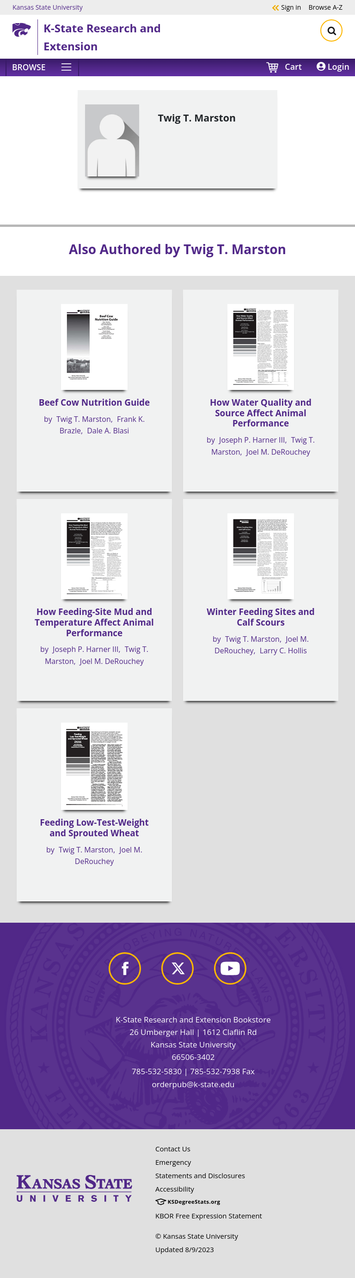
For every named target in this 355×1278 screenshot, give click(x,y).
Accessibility (174, 1188)
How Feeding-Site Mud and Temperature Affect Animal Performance (94, 622)
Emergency (173, 1162)
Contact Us (172, 1148)
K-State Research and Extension (102, 36)
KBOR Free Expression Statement (208, 1215)
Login (333, 66)
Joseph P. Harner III (252, 440)
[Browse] (42, 67)
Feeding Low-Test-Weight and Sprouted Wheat (94, 827)
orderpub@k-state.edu (193, 1084)
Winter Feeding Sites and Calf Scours (261, 617)
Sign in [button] (286, 7)
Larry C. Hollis (283, 650)
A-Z (325, 7)
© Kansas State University (196, 1236)
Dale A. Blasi (108, 431)
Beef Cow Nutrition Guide (94, 402)
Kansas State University (47, 7)
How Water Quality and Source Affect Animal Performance (261, 412)
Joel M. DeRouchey (278, 452)
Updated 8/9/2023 (184, 1249)
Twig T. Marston (83, 419)
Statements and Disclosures (200, 1175)
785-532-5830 (157, 1071)
